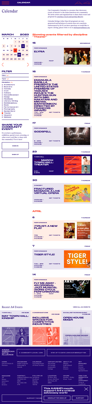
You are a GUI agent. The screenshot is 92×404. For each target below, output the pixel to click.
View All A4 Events (81, 307)
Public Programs (22, 363)
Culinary (7, 92)
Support (80, 398)
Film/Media (8, 99)
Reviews (4, 385)
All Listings (51, 363)
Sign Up (15, 154)
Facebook (35, 379)
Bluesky (35, 381)
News (3, 383)
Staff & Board (67, 365)
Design (6, 97)
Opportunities (55, 361)
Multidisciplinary (10, 103)
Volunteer (81, 369)
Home (4, 361)
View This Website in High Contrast (83, 378)
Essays (4, 379)
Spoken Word (9, 111)
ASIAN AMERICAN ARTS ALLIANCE (8, 352)
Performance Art (10, 107)
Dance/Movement (11, 95)
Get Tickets (54, 112)
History (65, 367)
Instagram (35, 377)
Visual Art (7, 115)
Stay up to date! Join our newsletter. (68, 352)
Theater (7, 113)
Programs (22, 361)
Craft (6, 91)
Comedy (7, 88)
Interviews (5, 381)
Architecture (9, 84)
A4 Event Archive (38, 365)
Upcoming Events (38, 363)
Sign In (15, 145)
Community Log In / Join (31, 352)
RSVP (51, 60)
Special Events (83, 371)
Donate (80, 365)
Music (6, 105)
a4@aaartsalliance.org (82, 27)
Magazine (6, 375)
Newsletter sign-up (57, 398)
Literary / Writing (10, 101)
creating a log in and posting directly (70, 17)
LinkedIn (35, 383)
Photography (9, 109)
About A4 (67, 361)
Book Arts (7, 86)
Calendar (23, 2)
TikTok (34, 384)
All (3, 377)
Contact (65, 369)
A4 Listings (51, 365)
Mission (65, 363)
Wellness (7, 117)
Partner (80, 367)
